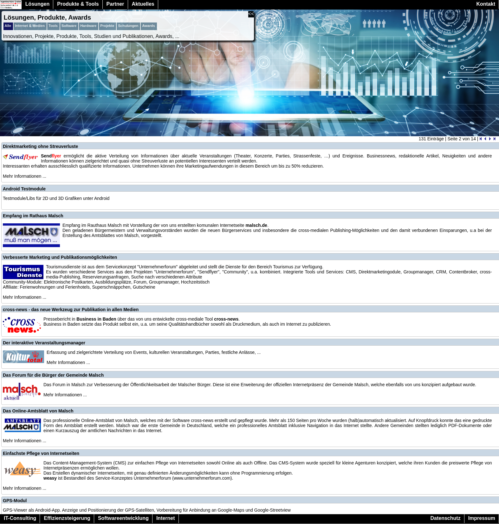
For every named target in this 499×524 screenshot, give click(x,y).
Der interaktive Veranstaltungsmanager (44, 342)
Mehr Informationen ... (24, 176)
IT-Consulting (20, 518)
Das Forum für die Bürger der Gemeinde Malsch (53, 375)
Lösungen (37, 4)
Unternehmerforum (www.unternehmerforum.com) (183, 478)
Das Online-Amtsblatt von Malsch (38, 410)
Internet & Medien (30, 26)
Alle (8, 26)
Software (69, 26)
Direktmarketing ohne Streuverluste (40, 146)
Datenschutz (446, 518)
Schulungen (128, 26)
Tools (53, 26)
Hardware (88, 26)
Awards (148, 26)
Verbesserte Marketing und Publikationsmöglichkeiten (60, 257)
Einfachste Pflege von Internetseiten (41, 453)
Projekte (107, 26)
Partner (115, 4)
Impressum (481, 518)
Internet (165, 518)
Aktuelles (143, 4)
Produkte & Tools (78, 4)
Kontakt (485, 4)
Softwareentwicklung (123, 518)
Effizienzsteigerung (67, 518)
